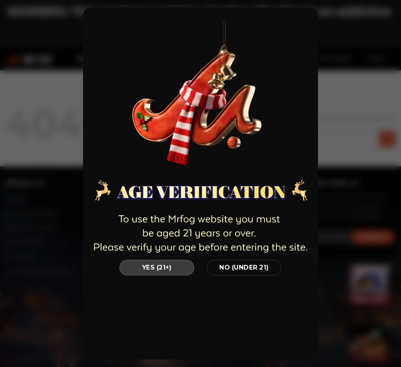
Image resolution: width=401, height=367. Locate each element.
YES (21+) (157, 267)
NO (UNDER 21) (244, 267)
